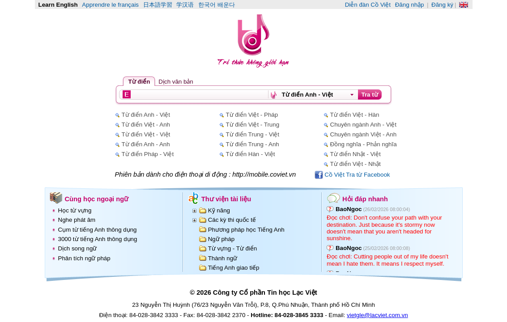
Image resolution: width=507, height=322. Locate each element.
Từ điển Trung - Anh (252, 144)
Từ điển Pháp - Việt (148, 154)
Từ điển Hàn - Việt (250, 154)
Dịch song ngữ (77, 248)
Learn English (58, 4)
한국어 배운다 (216, 4)
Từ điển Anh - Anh (146, 144)
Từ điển (139, 81)
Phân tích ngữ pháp (84, 258)
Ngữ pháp (221, 239)
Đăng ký (442, 4)
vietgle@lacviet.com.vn (377, 315)
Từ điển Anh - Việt (146, 114)
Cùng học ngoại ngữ (97, 199)
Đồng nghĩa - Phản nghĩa (363, 144)
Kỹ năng (219, 210)
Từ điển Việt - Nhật (355, 164)
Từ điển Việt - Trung (253, 124)
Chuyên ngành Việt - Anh (363, 134)
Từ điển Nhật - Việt (355, 154)
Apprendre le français (110, 4)
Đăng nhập (409, 4)
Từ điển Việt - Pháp (252, 114)
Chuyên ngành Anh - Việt (363, 124)
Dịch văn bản (175, 81)
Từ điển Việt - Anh (146, 124)
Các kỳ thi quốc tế (232, 219)
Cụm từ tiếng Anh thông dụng (97, 229)
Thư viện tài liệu (226, 199)
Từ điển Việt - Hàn (354, 114)
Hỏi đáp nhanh (365, 199)
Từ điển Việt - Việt (146, 134)
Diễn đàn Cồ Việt (368, 4)
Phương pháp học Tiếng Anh (246, 229)
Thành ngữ (222, 258)
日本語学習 (157, 4)
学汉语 (185, 4)
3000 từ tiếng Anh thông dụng (97, 239)
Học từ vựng (75, 210)
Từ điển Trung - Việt (253, 134)
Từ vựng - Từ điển (232, 248)
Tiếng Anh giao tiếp (234, 267)
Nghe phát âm (77, 219)
